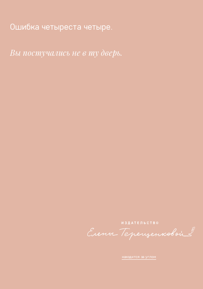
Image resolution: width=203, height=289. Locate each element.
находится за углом (139, 256)
